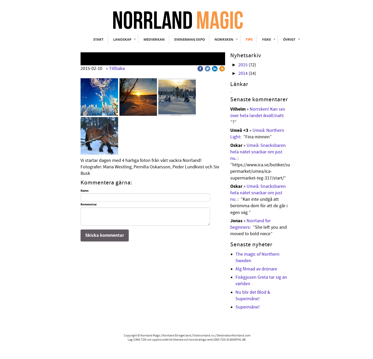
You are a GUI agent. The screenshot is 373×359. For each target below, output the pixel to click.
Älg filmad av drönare (256, 269)
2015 (243, 65)
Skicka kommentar (104, 235)
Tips (249, 39)
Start (98, 39)
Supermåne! (247, 307)
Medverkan (154, 39)
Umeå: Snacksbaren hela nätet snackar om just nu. (258, 151)
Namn (85, 191)
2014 (243, 73)
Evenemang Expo (189, 39)
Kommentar (89, 204)
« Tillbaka (115, 68)
